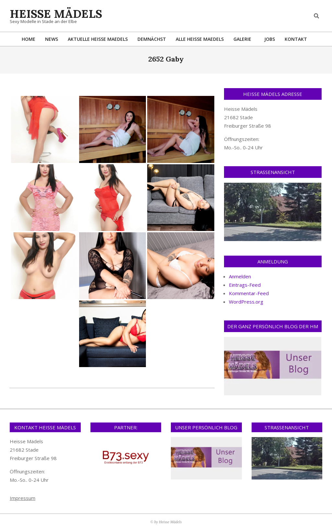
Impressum (22, 498)
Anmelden (240, 276)
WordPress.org (246, 301)
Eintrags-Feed (245, 285)
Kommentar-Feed (249, 293)
